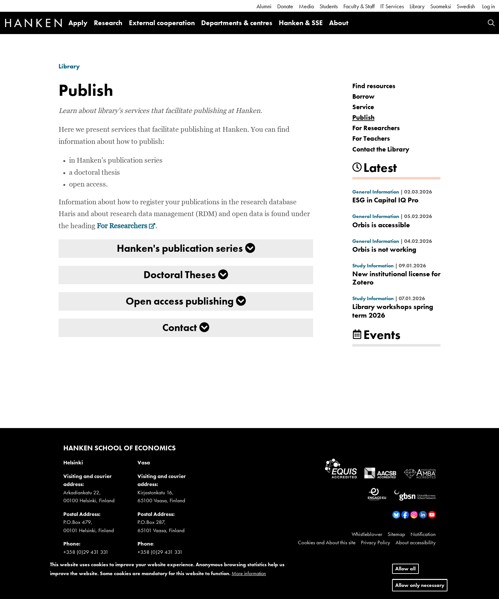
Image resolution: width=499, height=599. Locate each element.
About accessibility (416, 542)
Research (108, 22)
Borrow (363, 96)
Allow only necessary (419, 585)
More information (249, 573)
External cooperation (162, 22)
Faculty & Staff (359, 6)
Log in (488, 6)
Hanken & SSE (301, 22)
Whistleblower (367, 534)
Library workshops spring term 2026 (392, 311)
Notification (423, 534)
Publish (363, 117)
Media (306, 6)
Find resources (373, 85)
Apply (78, 22)
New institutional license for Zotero (396, 278)
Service (363, 106)
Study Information (373, 265)
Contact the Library (380, 149)
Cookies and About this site (326, 542)
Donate (285, 6)
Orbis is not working (384, 249)
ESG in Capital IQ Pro (385, 200)
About (338, 22)
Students (329, 6)
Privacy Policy (375, 542)
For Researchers (126, 226)
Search (491, 22)
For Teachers (371, 138)
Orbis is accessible (381, 224)
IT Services (392, 6)
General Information (375, 191)
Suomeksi (440, 6)
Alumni (264, 6)
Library (417, 6)
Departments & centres (236, 22)
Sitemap (396, 534)
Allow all (405, 568)
